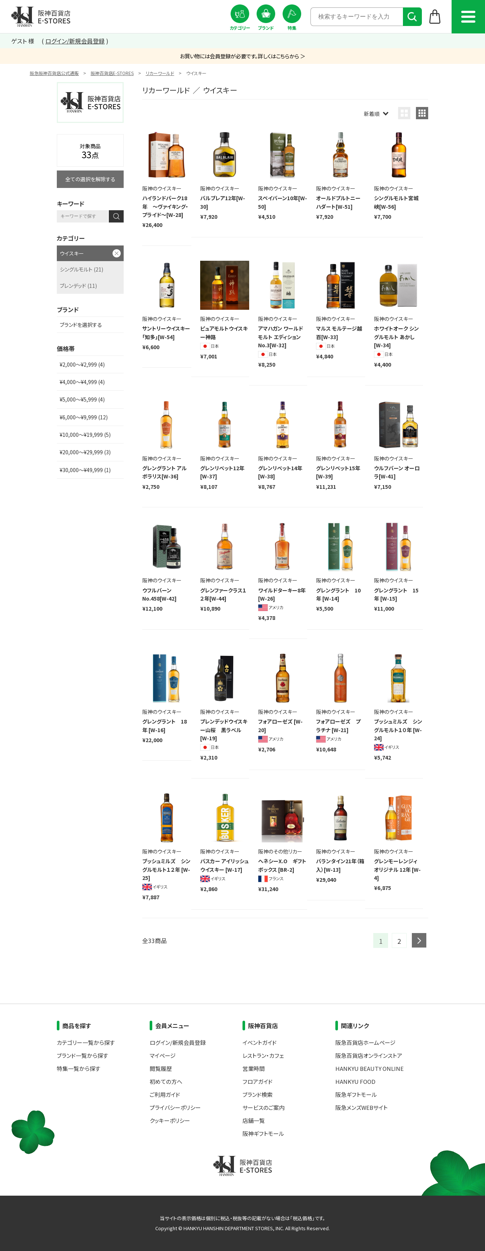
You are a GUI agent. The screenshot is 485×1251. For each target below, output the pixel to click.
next (419, 940)
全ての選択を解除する (90, 179)
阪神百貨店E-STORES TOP (40, 17)
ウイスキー (72, 253)
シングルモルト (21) (81, 269)
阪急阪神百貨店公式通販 (54, 73)
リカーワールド (160, 73)
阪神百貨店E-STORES (112, 73)
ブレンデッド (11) (78, 285)
